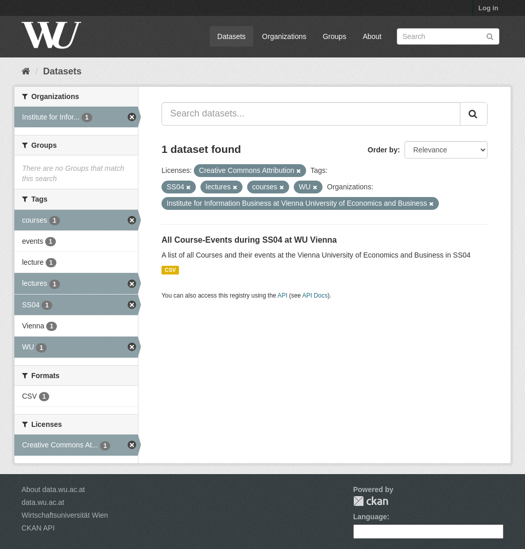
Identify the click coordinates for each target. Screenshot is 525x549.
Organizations (284, 36)
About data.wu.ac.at (53, 489)
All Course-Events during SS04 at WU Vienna (249, 240)
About (371, 36)
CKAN (370, 501)
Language (370, 517)
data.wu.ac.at (43, 502)
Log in (488, 8)
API (282, 295)
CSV (170, 270)
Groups (334, 36)
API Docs (315, 295)
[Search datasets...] (310, 114)
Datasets (231, 36)
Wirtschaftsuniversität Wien (65, 515)
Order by (382, 150)
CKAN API (38, 528)
